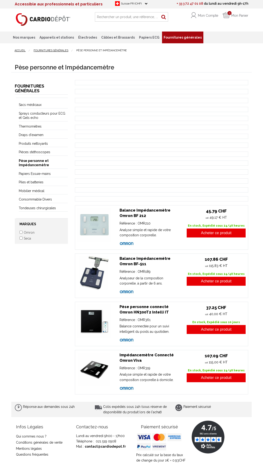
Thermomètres (30, 126)
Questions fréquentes (32, 454)
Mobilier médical (31, 191)
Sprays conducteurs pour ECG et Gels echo (42, 116)
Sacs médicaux (30, 105)
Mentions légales (29, 448)
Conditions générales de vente (39, 442)
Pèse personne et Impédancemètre (34, 163)
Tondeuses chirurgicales (37, 208)
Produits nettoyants (33, 143)
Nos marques (24, 37)
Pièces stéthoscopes (34, 152)
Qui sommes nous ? (31, 436)
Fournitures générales (29, 88)
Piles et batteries (31, 182)
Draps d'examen (31, 135)
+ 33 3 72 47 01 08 (190, 3)
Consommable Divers (35, 199)
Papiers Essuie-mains (35, 174)
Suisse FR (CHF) (131, 3)
